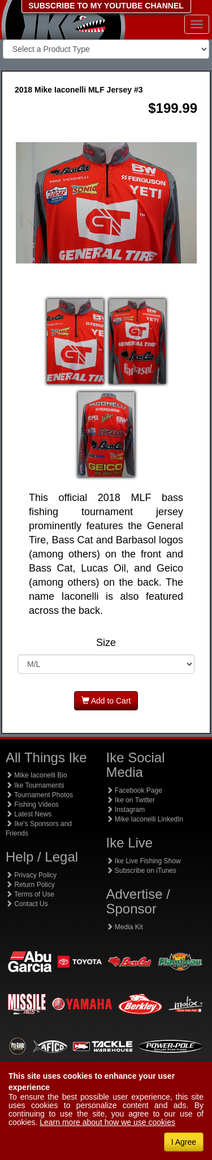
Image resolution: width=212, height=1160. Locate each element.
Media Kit (124, 927)
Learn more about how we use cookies (107, 1122)
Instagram (125, 810)
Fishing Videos (32, 805)
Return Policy (30, 885)
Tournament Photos (39, 795)
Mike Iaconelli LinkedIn (145, 819)
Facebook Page (134, 790)
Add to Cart (106, 700)
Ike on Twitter (130, 800)
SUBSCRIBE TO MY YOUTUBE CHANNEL (106, 5)
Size (106, 643)
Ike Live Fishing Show (143, 861)
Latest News (28, 814)
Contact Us (27, 904)
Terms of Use (30, 894)
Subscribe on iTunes (141, 871)
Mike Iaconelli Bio (36, 775)
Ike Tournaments (35, 785)
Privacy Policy (31, 875)
